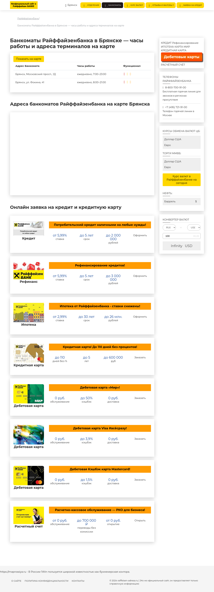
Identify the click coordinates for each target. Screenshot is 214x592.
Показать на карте (28, 58)
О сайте (16, 581)
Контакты (78, 581)
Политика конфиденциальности (46, 581)
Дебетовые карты (181, 57)
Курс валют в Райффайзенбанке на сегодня (182, 180)
